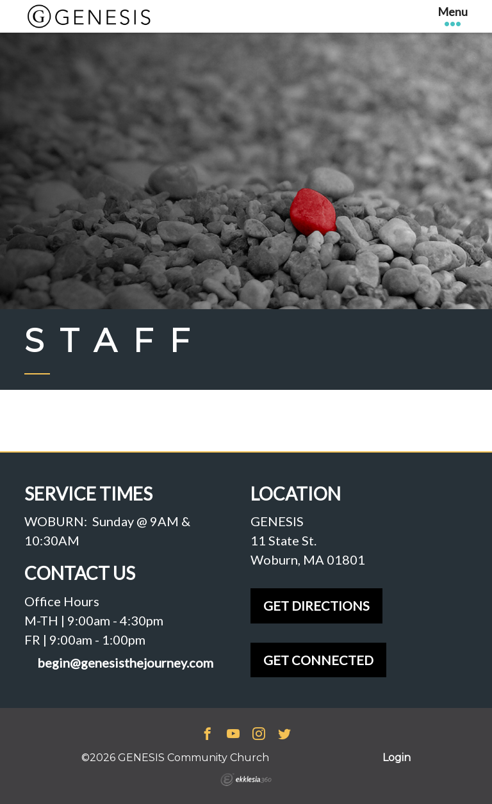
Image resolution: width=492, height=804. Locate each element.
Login (396, 758)
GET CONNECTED (318, 660)
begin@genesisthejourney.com (125, 662)
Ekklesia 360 (246, 779)
